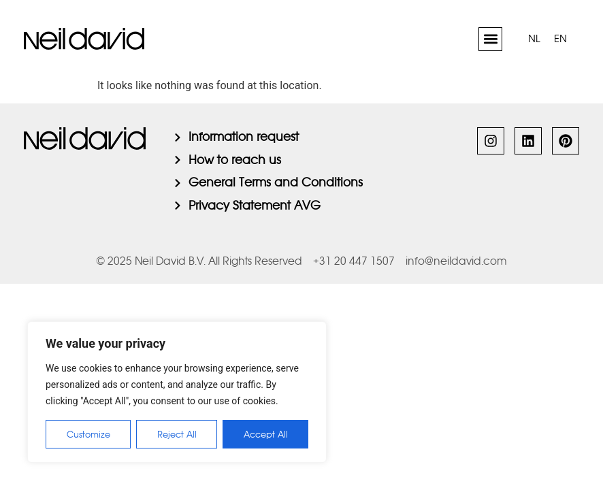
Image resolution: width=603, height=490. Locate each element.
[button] (490, 39)
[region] (177, 392)
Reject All (177, 434)
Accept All (266, 434)
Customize (88, 434)
